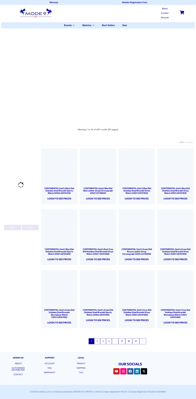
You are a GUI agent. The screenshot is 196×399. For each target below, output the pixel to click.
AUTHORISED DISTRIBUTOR (18, 369)
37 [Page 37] (122, 341)
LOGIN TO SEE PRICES (59, 198)
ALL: (192, 142)
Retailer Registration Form (135, 2)
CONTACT (18, 374)
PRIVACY (81, 363)
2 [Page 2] (97, 341)
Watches (88, 25)
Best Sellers (108, 25)
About (165, 8)
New (124, 25)
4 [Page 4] (109, 341)
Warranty (55, 2)
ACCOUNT (50, 363)
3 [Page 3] (103, 341)
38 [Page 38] (129, 341)
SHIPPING (81, 368)
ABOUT (18, 363)
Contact (165, 13)
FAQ (50, 368)
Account (165, 17)
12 (185, 142)
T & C (81, 372)
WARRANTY (49, 372)
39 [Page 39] (136, 341)
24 (188, 142)
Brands (69, 25)
